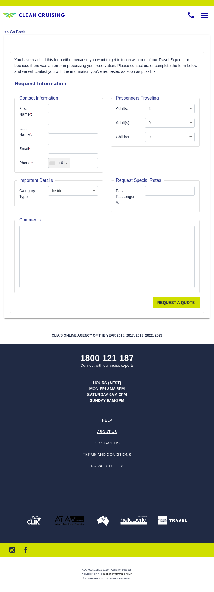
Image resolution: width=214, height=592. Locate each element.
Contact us (107, 443)
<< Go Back (14, 32)
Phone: (26, 163)
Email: (25, 148)
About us (107, 431)
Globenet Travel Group (117, 574)
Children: (124, 137)
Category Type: (27, 194)
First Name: (25, 111)
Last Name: (25, 131)
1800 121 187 (107, 358)
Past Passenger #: (125, 197)
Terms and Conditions (107, 454)
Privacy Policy (107, 466)
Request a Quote (176, 302)
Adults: (122, 108)
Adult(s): (123, 122)
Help (107, 420)
